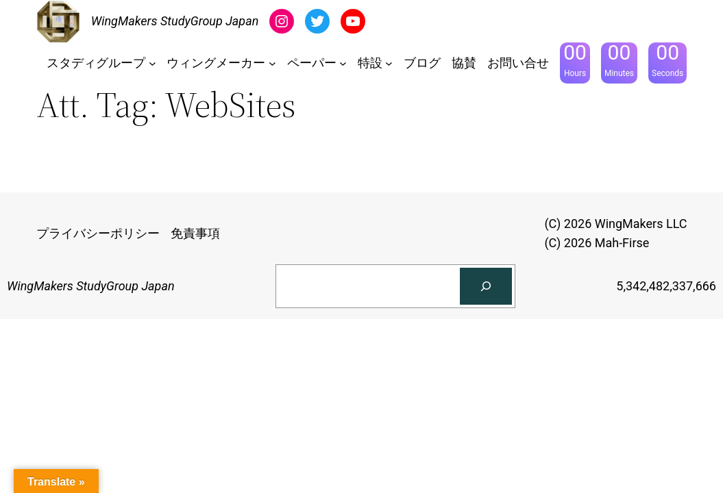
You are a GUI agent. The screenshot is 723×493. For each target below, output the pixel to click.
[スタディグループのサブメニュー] (152, 63)
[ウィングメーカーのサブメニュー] (272, 63)
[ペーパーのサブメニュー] (343, 63)
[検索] (486, 286)
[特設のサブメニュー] (389, 63)
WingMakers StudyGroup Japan (175, 21)
